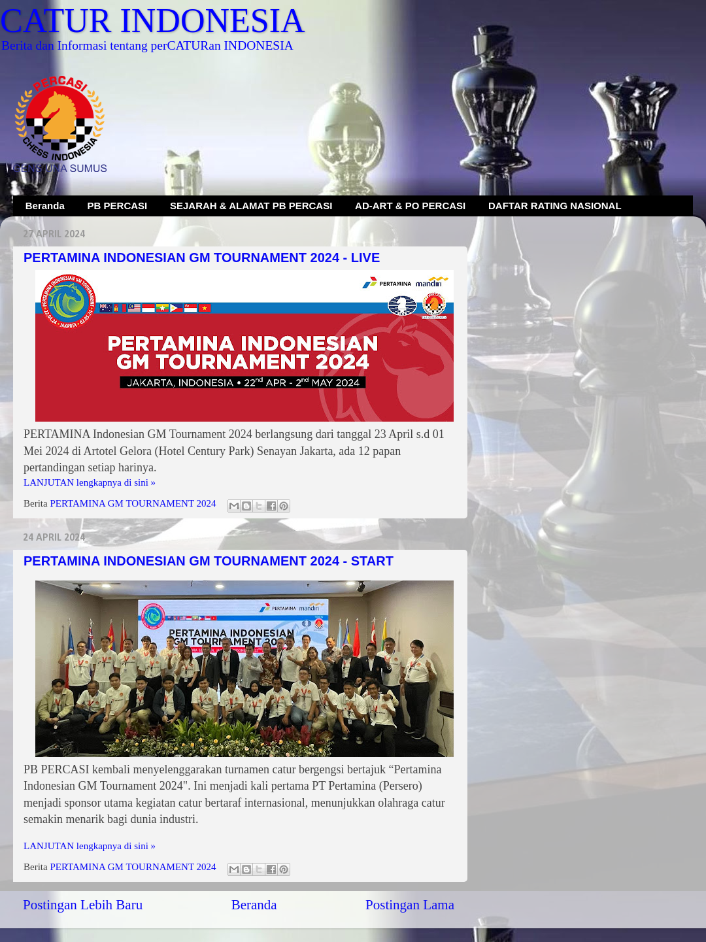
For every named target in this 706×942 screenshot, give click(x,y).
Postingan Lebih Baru (83, 905)
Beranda (45, 205)
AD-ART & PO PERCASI (410, 205)
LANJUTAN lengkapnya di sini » (90, 482)
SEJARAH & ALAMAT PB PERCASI (251, 205)
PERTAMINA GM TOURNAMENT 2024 (133, 503)
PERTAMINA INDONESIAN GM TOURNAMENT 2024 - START (209, 561)
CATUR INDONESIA (152, 20)
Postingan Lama (409, 905)
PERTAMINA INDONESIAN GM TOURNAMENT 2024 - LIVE (202, 257)
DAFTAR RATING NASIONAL (555, 205)
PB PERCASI (118, 205)
